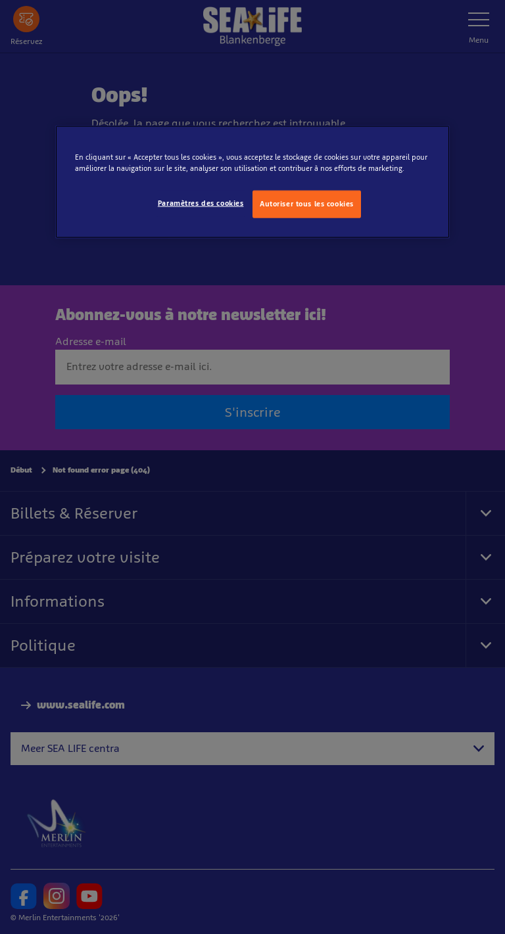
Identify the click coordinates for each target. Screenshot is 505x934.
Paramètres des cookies (201, 203)
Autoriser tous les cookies (307, 203)
